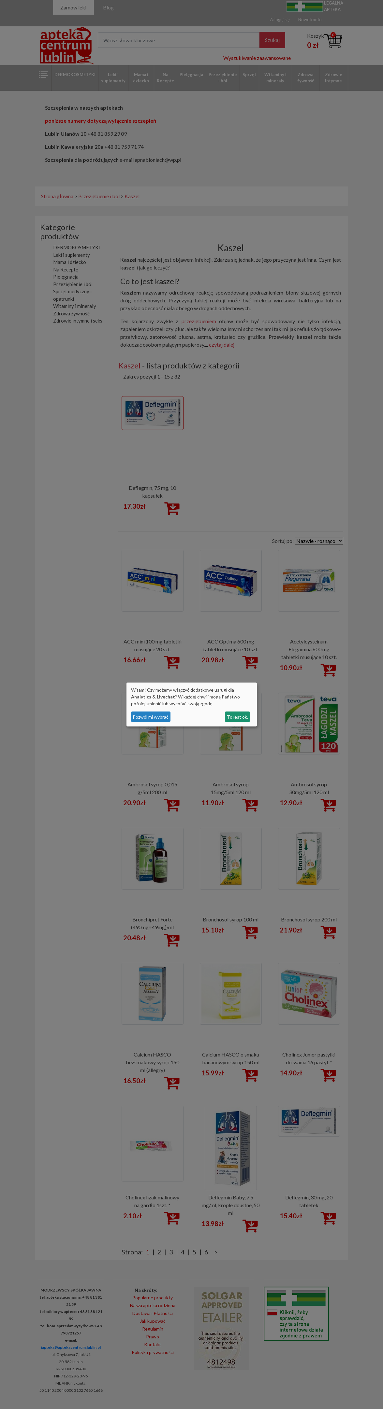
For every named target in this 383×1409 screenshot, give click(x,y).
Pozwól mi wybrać (151, 717)
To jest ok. (237, 717)
